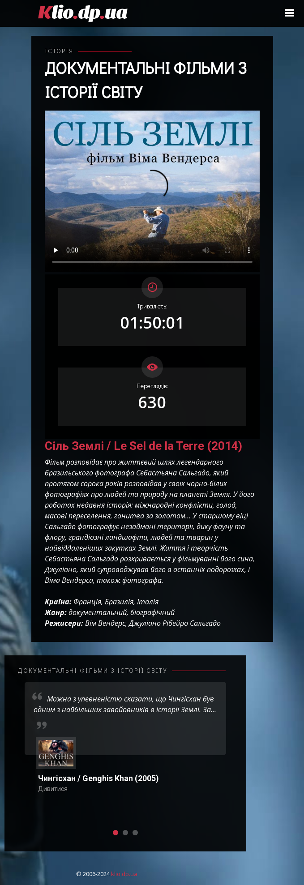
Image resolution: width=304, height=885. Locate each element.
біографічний (152, 612)
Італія (147, 602)
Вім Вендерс (105, 623)
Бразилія (119, 602)
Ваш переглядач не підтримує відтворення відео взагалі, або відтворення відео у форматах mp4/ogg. (152, 191)
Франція (87, 602)
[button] (115, 832)
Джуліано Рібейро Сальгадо (175, 623)
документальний (98, 612)
